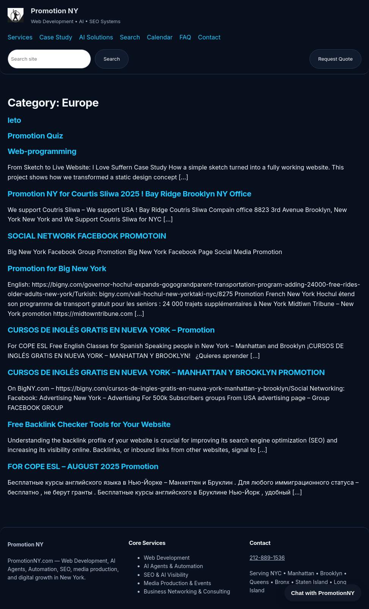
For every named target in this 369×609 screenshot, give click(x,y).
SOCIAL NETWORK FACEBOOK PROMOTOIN (87, 236)
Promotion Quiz (35, 136)
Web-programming (42, 151)
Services (20, 37)
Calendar (160, 37)
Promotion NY (55, 10)
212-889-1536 (267, 557)
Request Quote (335, 59)
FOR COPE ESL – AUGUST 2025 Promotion (83, 466)
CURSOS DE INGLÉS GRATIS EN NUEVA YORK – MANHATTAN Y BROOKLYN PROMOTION (166, 372)
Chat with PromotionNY (323, 593)
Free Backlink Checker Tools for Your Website (89, 424)
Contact (209, 37)
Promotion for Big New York (57, 268)
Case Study (55, 37)
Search (130, 37)
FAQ (185, 37)
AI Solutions (96, 37)
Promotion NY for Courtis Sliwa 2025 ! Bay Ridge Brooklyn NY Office (129, 194)
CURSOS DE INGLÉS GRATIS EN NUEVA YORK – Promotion (111, 330)
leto (14, 120)
